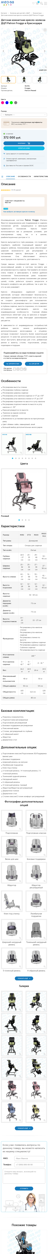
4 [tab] (22, 458)
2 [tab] (15, 458)
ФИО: (5, 1158)
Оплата (8, 159)
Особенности (24, 176)
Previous (3, 51)
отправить (24, 1188)
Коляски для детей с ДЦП (20, 13)
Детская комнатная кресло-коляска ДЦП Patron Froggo (22, 15)
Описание (10, 176)
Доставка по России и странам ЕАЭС (20, 165)
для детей (34, 364)
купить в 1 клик (24, 148)
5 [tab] (25, 458)
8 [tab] (35, 458)
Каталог (4, 13)
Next (44, 51)
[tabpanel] (12, 445)
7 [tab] (32, 458)
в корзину (24, 143)
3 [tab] (19, 458)
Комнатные (37, 13)
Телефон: (7, 1165)
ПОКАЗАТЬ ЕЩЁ (24, 978)
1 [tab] (12, 458)
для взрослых (12, 364)
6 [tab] (29, 458)
